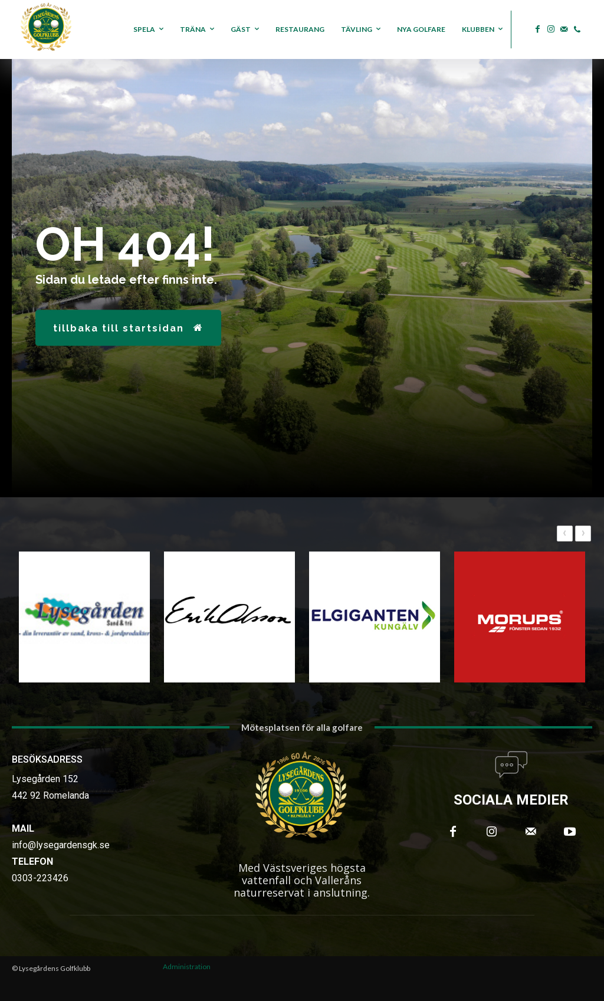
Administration (187, 966)
